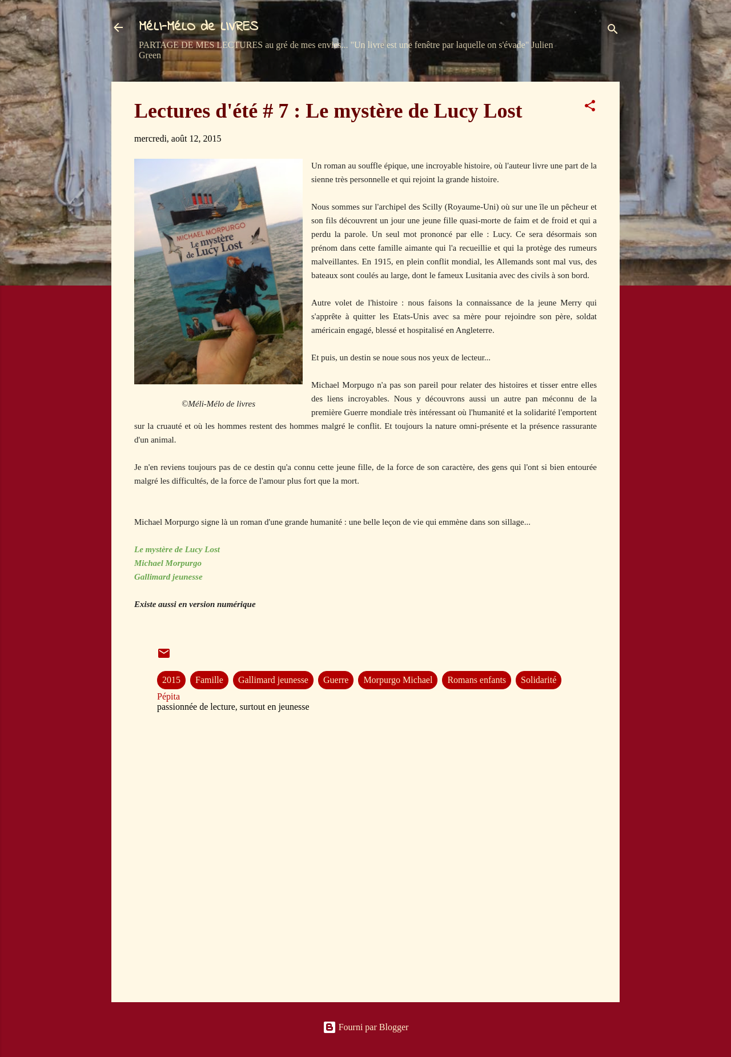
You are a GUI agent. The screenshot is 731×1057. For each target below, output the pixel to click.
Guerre (335, 680)
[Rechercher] (613, 31)
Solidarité (538, 680)
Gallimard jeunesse (273, 680)
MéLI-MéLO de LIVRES (198, 27)
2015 (171, 680)
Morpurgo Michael (397, 680)
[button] (590, 107)
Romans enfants (476, 680)
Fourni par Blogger (366, 1027)
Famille (209, 680)
